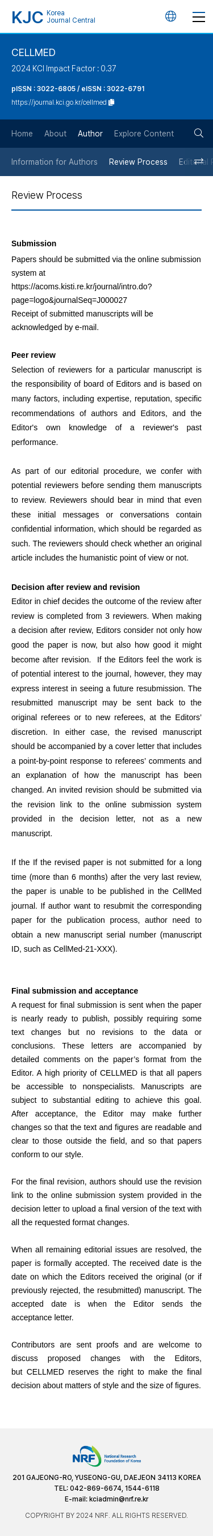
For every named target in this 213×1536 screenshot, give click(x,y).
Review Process (138, 161)
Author (90, 133)
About (55, 133)
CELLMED (33, 52)
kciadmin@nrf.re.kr (118, 1499)
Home (22, 133)
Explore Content (144, 133)
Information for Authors (54, 161)
